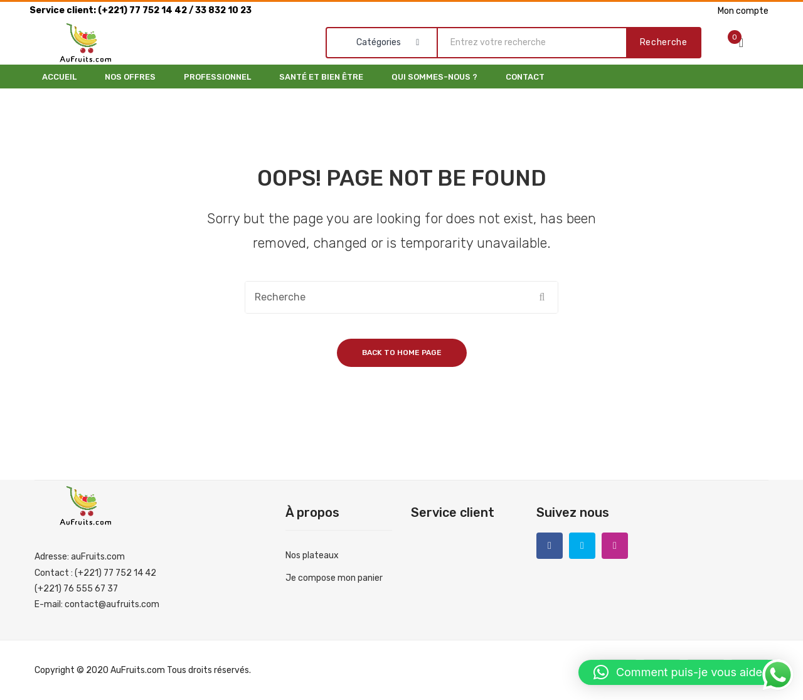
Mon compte (743, 11)
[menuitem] (59, 76)
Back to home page (402, 352)
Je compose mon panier (334, 578)
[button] (684, 672)
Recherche (664, 42)
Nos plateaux (312, 555)
